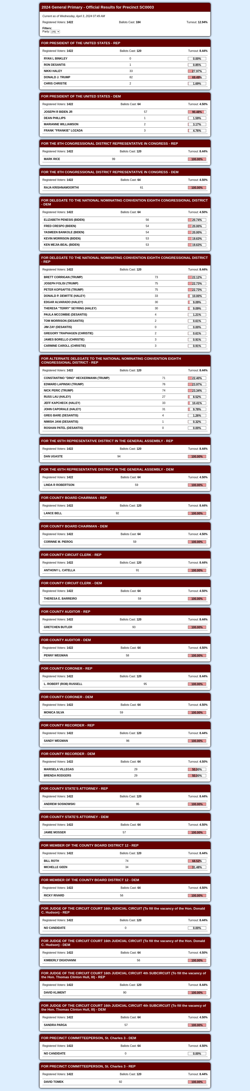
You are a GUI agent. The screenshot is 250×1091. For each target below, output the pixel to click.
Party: (46, 31)
